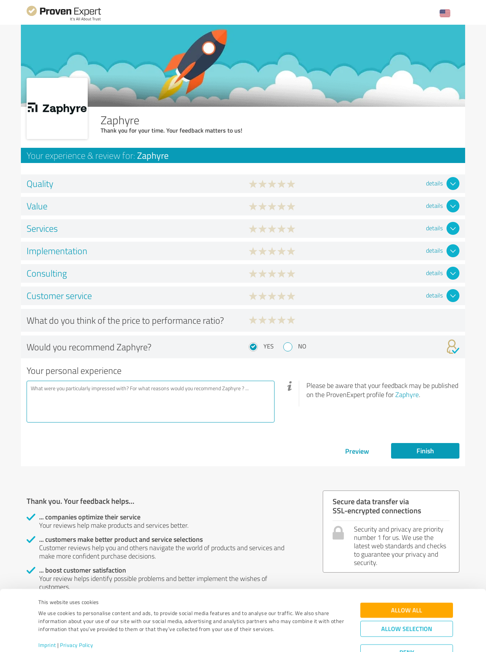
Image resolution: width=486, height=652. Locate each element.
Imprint (47, 616)
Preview (357, 451)
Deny (406, 623)
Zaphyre (407, 394)
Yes (269, 346)
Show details (290, 637)
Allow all (406, 581)
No (302, 346)
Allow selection (406, 600)
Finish (425, 451)
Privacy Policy (76, 616)
